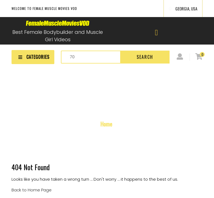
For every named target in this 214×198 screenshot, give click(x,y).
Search (145, 57)
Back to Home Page (32, 190)
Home (106, 124)
